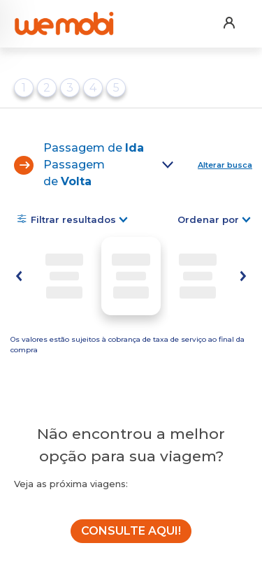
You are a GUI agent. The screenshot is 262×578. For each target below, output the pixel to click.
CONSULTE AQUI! (131, 530)
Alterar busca (225, 165)
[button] (228, 14)
